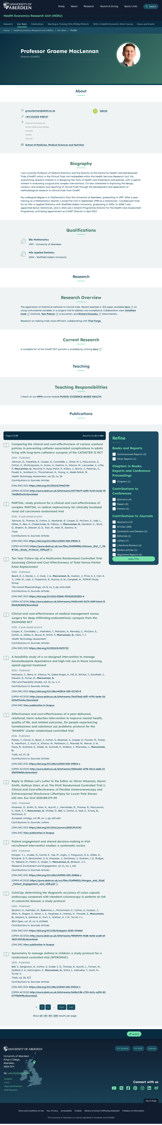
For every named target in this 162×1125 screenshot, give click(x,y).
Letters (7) (123, 540)
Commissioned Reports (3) (131, 454)
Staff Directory (10, 1091)
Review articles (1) (127, 550)
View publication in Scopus (38, 705)
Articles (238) (124, 526)
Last (72, 1007)
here (127, 307)
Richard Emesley (88, 314)
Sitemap (150, 1050)
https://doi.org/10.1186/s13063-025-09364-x (54, 764)
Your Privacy (52, 1112)
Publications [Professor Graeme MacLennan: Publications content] (81, 414)
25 (45, 1016)
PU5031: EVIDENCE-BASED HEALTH (80, 396)
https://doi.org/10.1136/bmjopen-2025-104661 (56, 930)
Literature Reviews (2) (129, 545)
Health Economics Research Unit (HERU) (37, 16)
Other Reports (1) (126, 459)
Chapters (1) (124, 481)
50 (50, 1016)
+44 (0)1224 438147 (36, 117)
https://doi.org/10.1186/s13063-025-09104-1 (54, 987)
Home (7, 30)
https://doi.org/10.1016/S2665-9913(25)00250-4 (56, 596)
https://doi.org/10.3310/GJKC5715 (49, 648)
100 (56, 1016)
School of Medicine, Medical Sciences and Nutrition (54, 145)
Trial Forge (94, 321)
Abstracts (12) (125, 522)
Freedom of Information (133, 1112)
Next (63, 1007)
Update (133, 1035)
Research (90, 6)
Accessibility (66, 1112)
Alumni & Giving (110, 6)
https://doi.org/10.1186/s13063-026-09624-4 (54, 541)
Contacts (8, 1080)
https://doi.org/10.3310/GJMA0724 (49, 485)
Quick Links (132, 6)
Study (62, 6)
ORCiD (103, 111)
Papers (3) (122, 504)
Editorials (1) (124, 536)
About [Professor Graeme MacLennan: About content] (81, 91)
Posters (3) (123, 509)
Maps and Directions (13, 1087)
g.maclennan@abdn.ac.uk (40, 111)
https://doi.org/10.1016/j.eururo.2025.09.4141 (55, 827)
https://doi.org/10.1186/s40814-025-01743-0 (55, 691)
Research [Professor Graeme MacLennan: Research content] (81, 276)
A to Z (6, 1084)
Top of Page (151, 1102)
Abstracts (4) (124, 499)
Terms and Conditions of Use (31, 1112)
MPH (40, 396)
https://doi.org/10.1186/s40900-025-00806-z (55, 875)
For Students (115, 1050)
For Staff (134, 1050)
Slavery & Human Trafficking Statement (101, 1112)
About (75, 6)
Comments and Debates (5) (132, 531)
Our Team (62, 30)
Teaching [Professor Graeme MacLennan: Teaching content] (81, 366)
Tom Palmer (48, 314)
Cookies (78, 1112)
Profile (74, 30)
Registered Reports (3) (129, 554)
